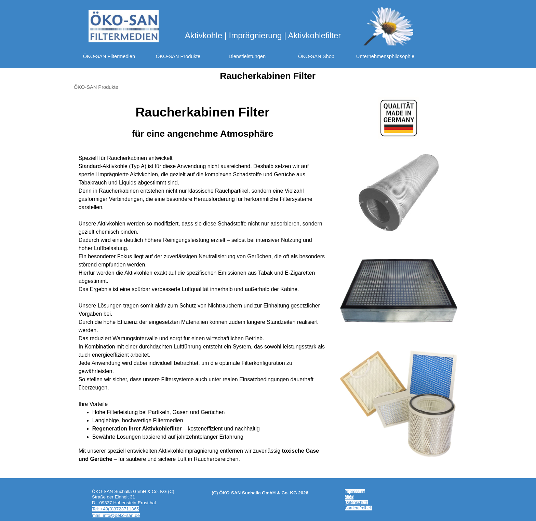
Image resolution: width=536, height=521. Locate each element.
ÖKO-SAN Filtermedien (109, 56)
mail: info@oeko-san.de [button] (116, 515)
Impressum (355, 491)
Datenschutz (356, 502)
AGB (349, 497)
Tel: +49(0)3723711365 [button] (115, 508)
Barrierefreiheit (358, 508)
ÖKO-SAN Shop (316, 56)
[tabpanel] (203, 121)
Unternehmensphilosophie (385, 56)
